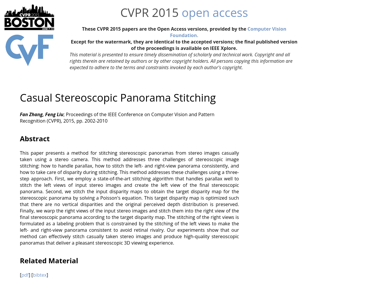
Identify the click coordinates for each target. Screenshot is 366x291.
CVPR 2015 (149, 12)
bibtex (40, 275)
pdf (25, 275)
